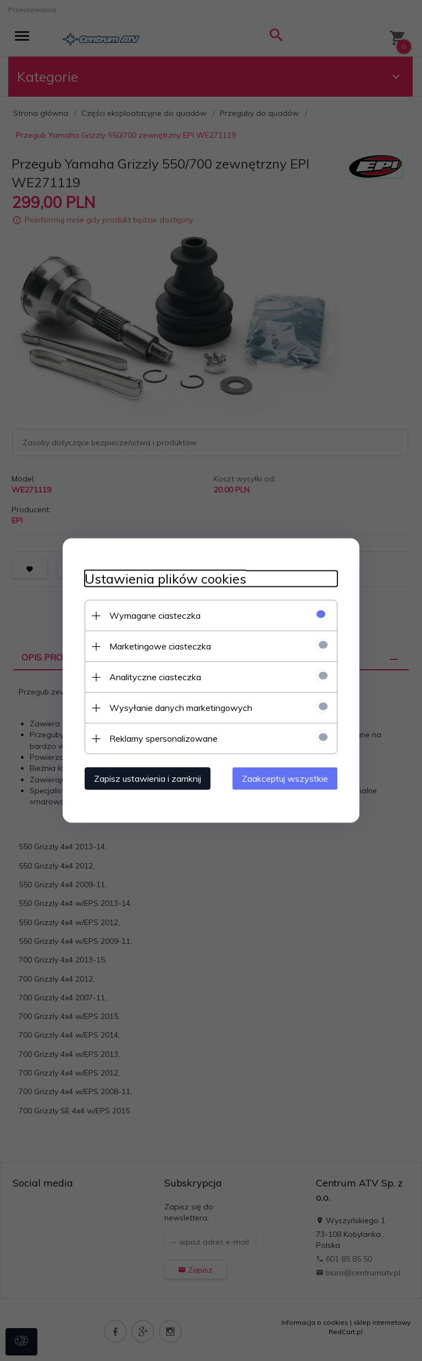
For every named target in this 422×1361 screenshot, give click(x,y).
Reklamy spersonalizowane (163, 738)
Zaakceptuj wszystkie (285, 778)
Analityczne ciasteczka (155, 676)
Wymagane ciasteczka (155, 615)
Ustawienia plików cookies (165, 579)
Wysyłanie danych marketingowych (180, 707)
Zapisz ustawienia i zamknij (147, 778)
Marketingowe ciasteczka (160, 646)
